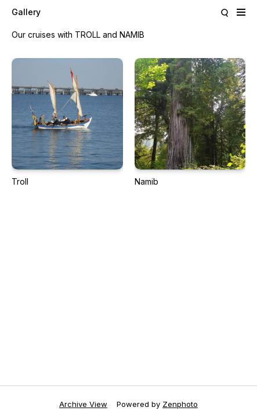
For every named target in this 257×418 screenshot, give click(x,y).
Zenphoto (180, 404)
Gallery (26, 12)
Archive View (83, 404)
